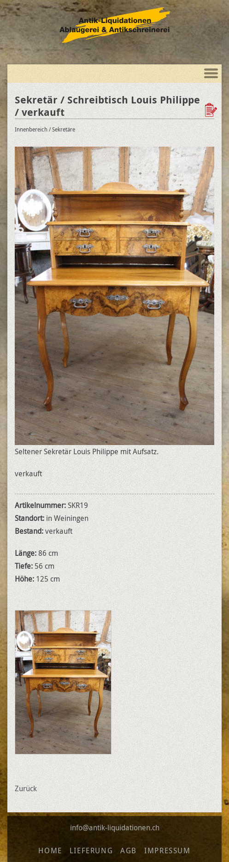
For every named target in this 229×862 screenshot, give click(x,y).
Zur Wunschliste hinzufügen (212, 110)
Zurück (26, 788)
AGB (128, 850)
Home (50, 850)
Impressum (167, 850)
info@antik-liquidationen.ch (114, 827)
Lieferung (91, 850)
